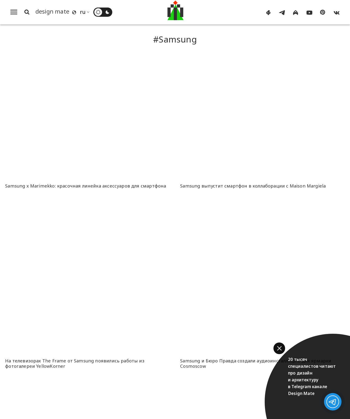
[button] (279, 348)
